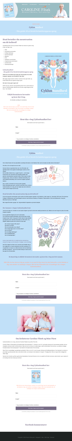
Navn (17, 127)
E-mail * (17, 133)
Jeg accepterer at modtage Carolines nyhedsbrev (27, 139)
